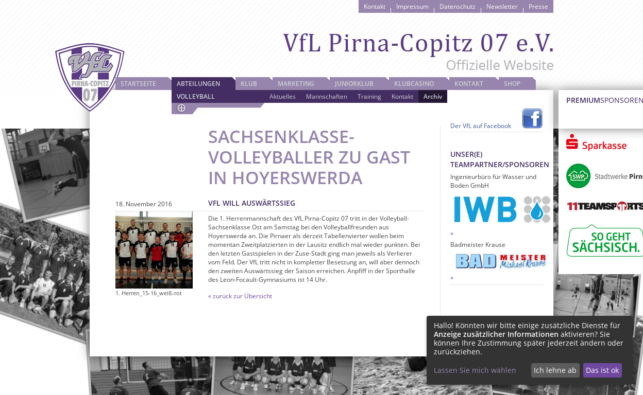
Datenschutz (457, 6)
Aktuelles (282, 96)
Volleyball (196, 96)
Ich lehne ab (555, 370)
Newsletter (502, 6)
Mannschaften (326, 96)
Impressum (412, 6)
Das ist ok (602, 370)
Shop (512, 83)
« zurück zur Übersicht (240, 296)
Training (369, 96)
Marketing (296, 83)
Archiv (433, 96)
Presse (538, 6)
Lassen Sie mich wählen (475, 370)
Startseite (138, 83)
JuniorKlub (354, 83)
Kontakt (374, 6)
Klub (249, 83)
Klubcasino (414, 83)
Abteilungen (198, 83)
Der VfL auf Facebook (480, 125)
